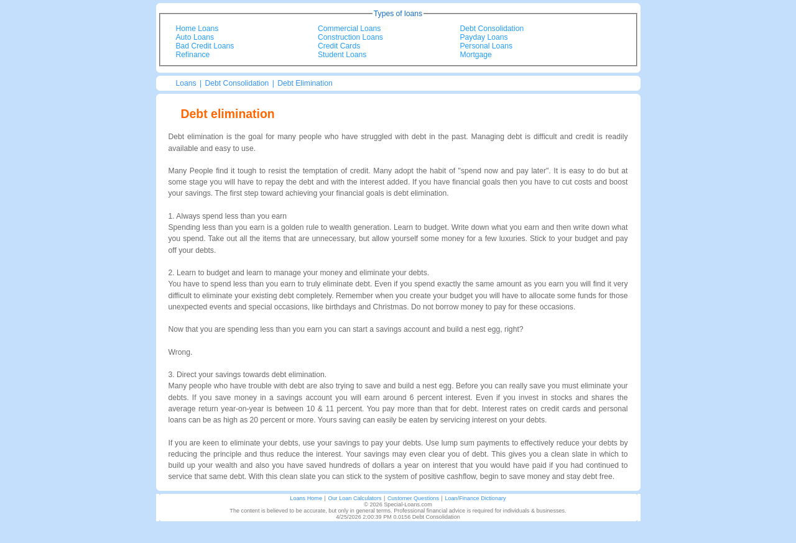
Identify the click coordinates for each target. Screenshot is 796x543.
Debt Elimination (305, 83)
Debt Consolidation (492, 28)
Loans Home (306, 498)
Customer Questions (413, 498)
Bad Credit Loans (205, 46)
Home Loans (197, 28)
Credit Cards (339, 46)
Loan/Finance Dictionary (475, 498)
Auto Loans (195, 37)
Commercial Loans (349, 28)
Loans (186, 83)
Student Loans (342, 54)
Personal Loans (486, 46)
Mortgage (476, 54)
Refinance (193, 54)
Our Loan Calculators (354, 498)
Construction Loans (350, 37)
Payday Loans (484, 37)
